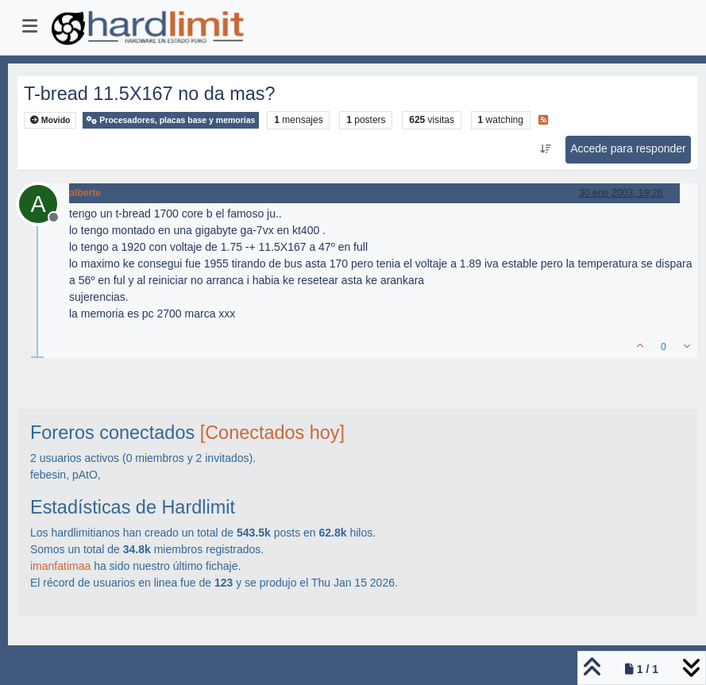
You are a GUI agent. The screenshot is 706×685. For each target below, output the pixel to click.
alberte (85, 192)
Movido (50, 120)
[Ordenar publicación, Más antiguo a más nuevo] (546, 149)
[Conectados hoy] (272, 432)
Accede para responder (628, 148)
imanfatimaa (60, 566)
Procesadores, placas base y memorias (171, 120)
